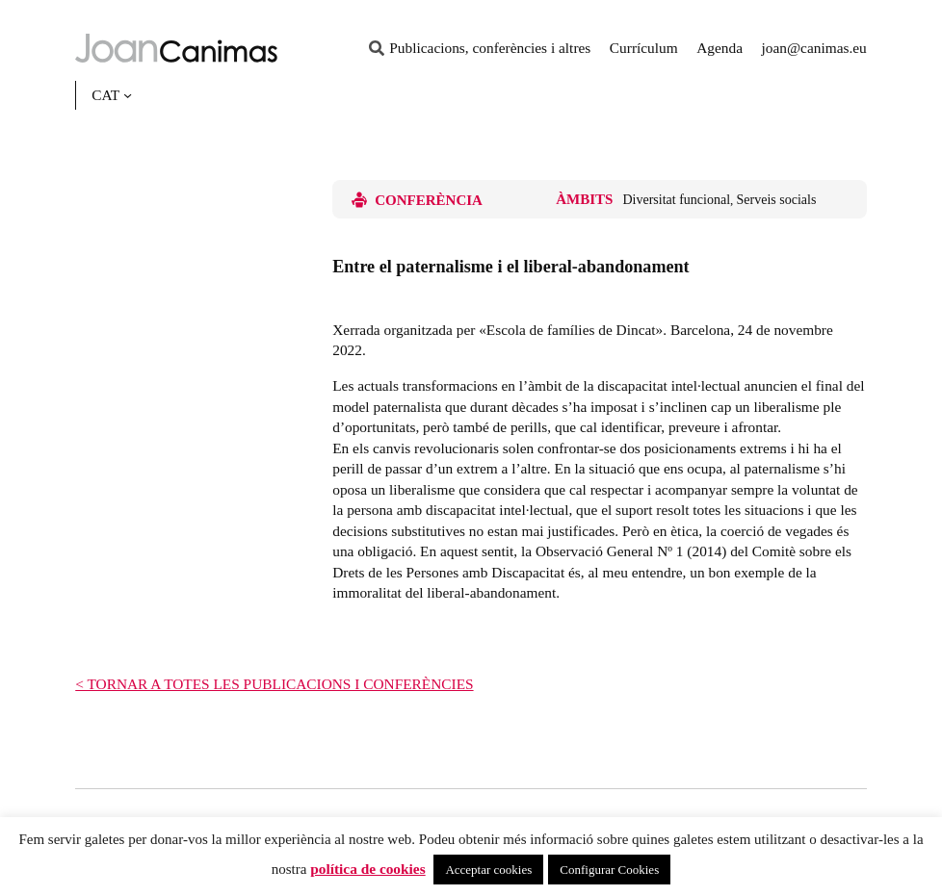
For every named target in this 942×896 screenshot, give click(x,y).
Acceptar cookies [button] (488, 869)
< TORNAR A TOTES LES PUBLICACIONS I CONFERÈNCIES (274, 684)
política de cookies (367, 868)
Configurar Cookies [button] (609, 869)
